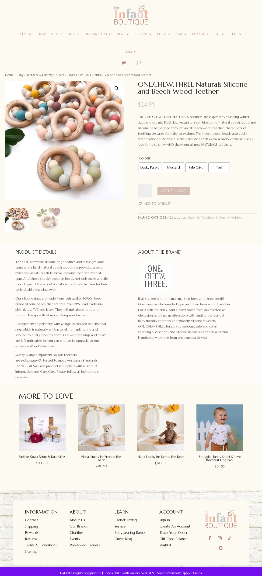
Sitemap (31, 551)
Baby (71, 34)
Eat (217, 34)
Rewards (31, 532)
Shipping (31, 526)
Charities (76, 532)
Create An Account (175, 526)
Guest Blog (123, 539)
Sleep (161, 34)
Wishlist (165, 545)
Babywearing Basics (130, 532)
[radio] (150, 167)
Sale (128, 51)
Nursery (140, 34)
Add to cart (173, 190)
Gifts (233, 34)
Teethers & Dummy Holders (45, 75)
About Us (77, 520)
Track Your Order (174, 532)
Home (9, 75)
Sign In (165, 520)
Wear (120, 34)
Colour (144, 158)
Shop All (27, 34)
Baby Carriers (96, 34)
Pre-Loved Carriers (85, 545)
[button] (116, 88)
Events (75, 539)
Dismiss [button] (197, 573)
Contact (31, 520)
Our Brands (79, 526)
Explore (198, 34)
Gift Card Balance (174, 539)
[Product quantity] (145, 190)
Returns (31, 539)
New (42, 34)
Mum (54, 34)
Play (179, 34)
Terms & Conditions (41, 545)
